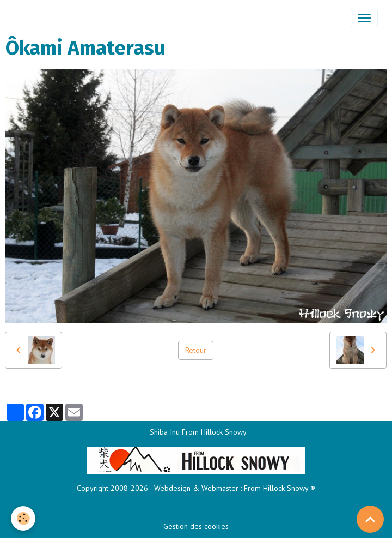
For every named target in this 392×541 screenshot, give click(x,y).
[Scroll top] (370, 519)
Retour (195, 350)
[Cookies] (23, 518)
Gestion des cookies (196, 526)
